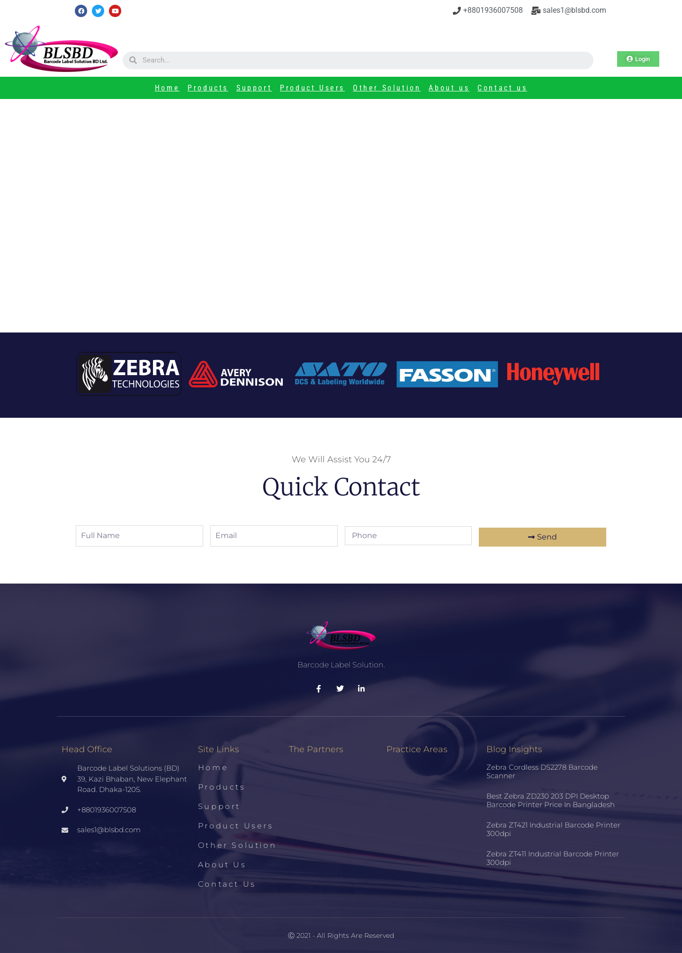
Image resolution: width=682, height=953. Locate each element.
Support (254, 87)
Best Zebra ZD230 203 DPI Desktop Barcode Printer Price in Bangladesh (550, 800)
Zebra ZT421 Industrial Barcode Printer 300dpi (553, 829)
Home (167, 87)
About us (449, 87)
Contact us (502, 87)
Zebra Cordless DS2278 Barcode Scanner (542, 771)
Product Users (312, 87)
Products (208, 87)
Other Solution (387, 87)
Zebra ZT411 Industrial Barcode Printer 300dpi (552, 858)
